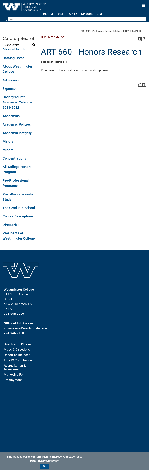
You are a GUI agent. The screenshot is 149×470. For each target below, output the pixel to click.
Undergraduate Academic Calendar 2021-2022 (17, 102)
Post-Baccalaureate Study (18, 196)
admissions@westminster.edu (20, 328)
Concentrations (14, 158)
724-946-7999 (14, 313)
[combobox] (114, 31)
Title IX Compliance (18, 360)
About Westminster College (17, 69)
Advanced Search (14, 49)
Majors (8, 141)
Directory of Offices (17, 344)
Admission (11, 80)
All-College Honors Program (17, 169)
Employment (13, 380)
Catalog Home (14, 58)
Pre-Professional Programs (16, 183)
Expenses (10, 89)
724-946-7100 (14, 333)
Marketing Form (15, 374)
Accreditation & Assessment (15, 367)
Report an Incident (17, 355)
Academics (11, 116)
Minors (8, 150)
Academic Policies (17, 124)
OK (44, 466)
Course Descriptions (18, 216)
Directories (11, 225)
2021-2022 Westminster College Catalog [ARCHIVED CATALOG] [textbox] (111, 31)
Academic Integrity (17, 133)
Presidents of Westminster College (19, 235)
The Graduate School (19, 208)
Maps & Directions (17, 349)
